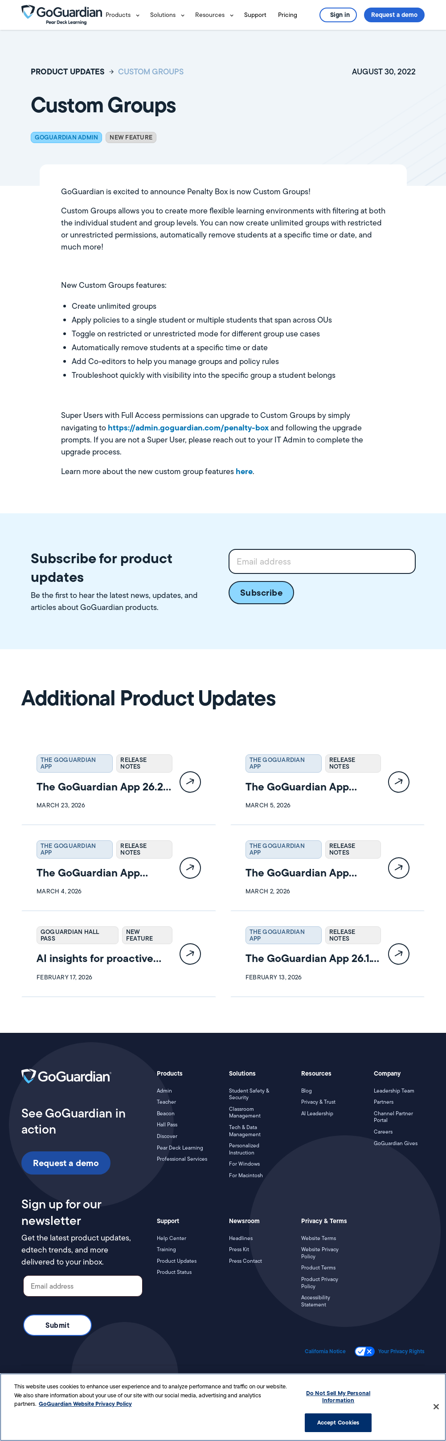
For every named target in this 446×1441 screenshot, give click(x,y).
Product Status (174, 1272)
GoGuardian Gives (395, 1143)
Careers (383, 1131)
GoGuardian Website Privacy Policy (85, 1403)
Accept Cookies (338, 1422)
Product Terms (318, 1267)
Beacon (166, 1113)
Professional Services (182, 1159)
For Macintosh (246, 1175)
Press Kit (239, 1249)
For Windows (244, 1163)
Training (166, 1249)
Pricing (287, 14)
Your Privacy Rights (401, 1351)
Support (255, 14)
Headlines (241, 1238)
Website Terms (318, 1238)
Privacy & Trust (318, 1101)
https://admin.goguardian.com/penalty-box (188, 428)
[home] (61, 14)
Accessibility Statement (315, 1301)
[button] (124, 15)
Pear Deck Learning (180, 1147)
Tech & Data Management (245, 1131)
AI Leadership (317, 1113)
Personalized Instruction (244, 1149)
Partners (383, 1101)
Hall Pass (167, 1124)
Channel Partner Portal (393, 1117)
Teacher (166, 1101)
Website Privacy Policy (320, 1253)
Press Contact (245, 1261)
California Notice (325, 1351)
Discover (167, 1136)
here (244, 471)
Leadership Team (394, 1090)
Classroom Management (245, 1112)
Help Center (171, 1238)
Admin (164, 1090)
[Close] (436, 1406)
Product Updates (176, 1261)
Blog (306, 1090)
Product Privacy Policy (319, 1283)
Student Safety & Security (249, 1094)
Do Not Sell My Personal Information (338, 1396)
